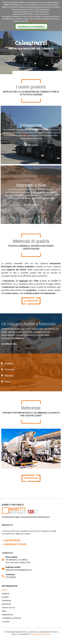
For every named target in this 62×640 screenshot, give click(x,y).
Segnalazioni (7, 614)
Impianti (5, 593)
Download (6, 600)
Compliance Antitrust (11, 618)
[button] (9, 344)
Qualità (5, 597)
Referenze (6, 604)
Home (4, 590)
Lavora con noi (8, 607)
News (4, 611)
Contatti (6, 621)
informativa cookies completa (39, 21)
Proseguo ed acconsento (31, 27)
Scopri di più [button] (31, 300)
